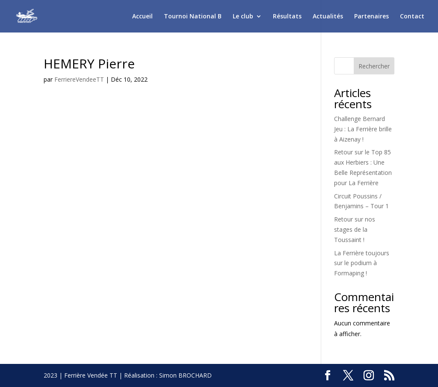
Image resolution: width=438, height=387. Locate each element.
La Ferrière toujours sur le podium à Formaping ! (361, 263)
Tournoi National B (193, 16)
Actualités (328, 16)
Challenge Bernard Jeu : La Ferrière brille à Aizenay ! (363, 129)
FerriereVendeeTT (79, 79)
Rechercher (374, 66)
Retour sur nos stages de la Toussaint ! (354, 229)
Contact (412, 16)
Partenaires (371, 16)
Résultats (287, 16)
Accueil (142, 16)
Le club (243, 16)
